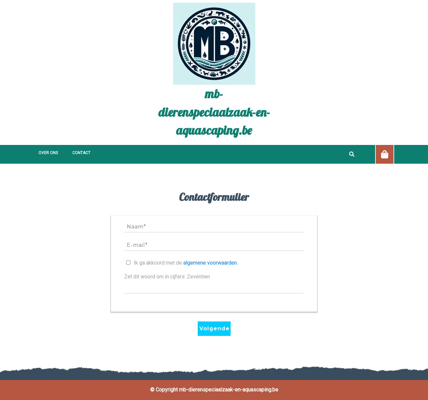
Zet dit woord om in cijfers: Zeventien (167, 276)
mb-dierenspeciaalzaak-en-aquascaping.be (214, 112)
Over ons (48, 153)
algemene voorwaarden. (210, 263)
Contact (81, 153)
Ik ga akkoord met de (186, 263)
